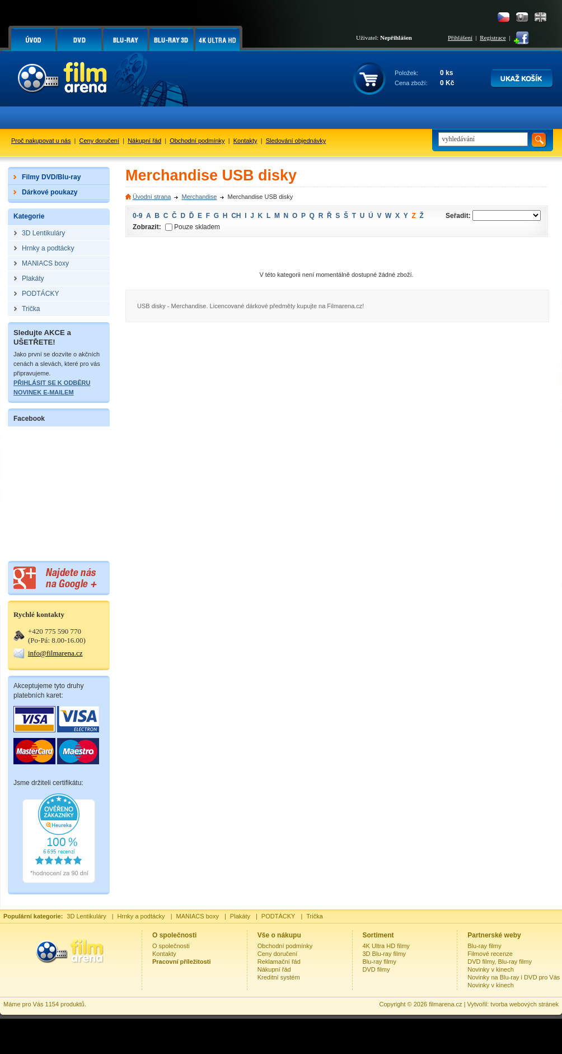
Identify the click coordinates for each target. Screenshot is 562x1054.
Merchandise (199, 196)
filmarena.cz (445, 1004)
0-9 (137, 216)
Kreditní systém (278, 977)
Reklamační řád (279, 961)
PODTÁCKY (278, 916)
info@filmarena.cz (55, 653)
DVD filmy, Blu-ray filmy (499, 961)
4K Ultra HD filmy (386, 945)
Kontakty (245, 140)
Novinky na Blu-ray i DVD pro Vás (513, 977)
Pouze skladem (192, 227)
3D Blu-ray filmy (384, 953)
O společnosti (171, 945)
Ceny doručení (99, 140)
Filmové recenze (490, 953)
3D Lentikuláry (86, 916)
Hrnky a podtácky (141, 916)
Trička (314, 916)
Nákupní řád (144, 140)
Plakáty (240, 916)
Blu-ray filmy (380, 961)
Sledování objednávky (296, 140)
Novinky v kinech (490, 969)
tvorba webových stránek (524, 1004)
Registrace (492, 37)
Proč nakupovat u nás (41, 140)
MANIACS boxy (197, 916)
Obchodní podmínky (197, 140)
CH (236, 216)
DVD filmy (376, 969)
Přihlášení (460, 37)
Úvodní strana (152, 196)
